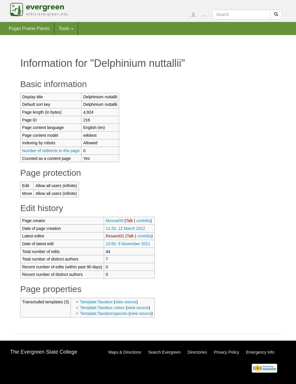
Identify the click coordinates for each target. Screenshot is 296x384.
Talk (129, 220)
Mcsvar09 (114, 220)
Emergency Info (260, 352)
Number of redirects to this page (51, 150)
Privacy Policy (226, 352)
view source (125, 302)
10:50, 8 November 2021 (128, 243)
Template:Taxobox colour (102, 307)
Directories (197, 352)
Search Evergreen (164, 352)
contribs (143, 220)
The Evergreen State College (43, 352)
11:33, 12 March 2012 (125, 228)
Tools (66, 28)
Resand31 (115, 236)
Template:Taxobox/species (103, 313)
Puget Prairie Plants (29, 28)
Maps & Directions (124, 352)
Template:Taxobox (96, 302)
